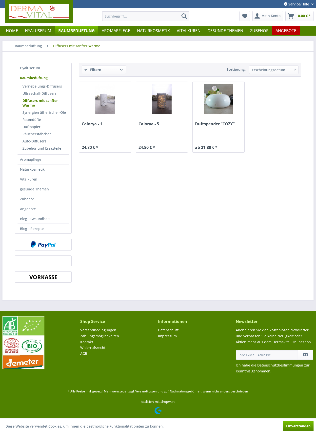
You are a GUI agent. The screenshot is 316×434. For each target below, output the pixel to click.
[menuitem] (145, 16)
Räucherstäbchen (37, 134)
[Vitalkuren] (188, 30)
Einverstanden (298, 426)
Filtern (92, 69)
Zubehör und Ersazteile (41, 148)
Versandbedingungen (98, 330)
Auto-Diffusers (34, 141)
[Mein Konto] (267, 16)
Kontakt (86, 342)
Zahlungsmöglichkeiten (99, 336)
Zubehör (27, 199)
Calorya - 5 (148, 124)
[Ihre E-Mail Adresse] (267, 355)
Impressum (167, 336)
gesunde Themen (34, 189)
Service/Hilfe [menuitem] (297, 4)
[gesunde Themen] (225, 30)
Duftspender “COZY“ (215, 124)
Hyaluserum (30, 68)
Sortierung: (236, 69)
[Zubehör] (259, 30)
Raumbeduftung (34, 77)
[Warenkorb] (299, 16)
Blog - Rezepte (32, 228)
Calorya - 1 (92, 124)
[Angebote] (286, 30)
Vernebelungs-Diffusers (42, 86)
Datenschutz (168, 330)
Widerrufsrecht (92, 347)
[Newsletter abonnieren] (305, 355)
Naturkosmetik (32, 169)
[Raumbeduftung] (76, 30)
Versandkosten (146, 391)
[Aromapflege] (116, 30)
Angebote (28, 208)
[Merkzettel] (244, 16)
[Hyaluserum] (38, 30)
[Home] (11, 30)
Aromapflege (30, 159)
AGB (83, 353)
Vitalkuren (28, 179)
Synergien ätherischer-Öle (44, 112)
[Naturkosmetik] (153, 30)
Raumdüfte (31, 119)
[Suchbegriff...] (145, 16)
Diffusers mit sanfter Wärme (40, 103)
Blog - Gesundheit (35, 218)
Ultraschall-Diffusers (39, 93)
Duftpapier (31, 126)
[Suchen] (184, 16)
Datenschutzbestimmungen (280, 365)
